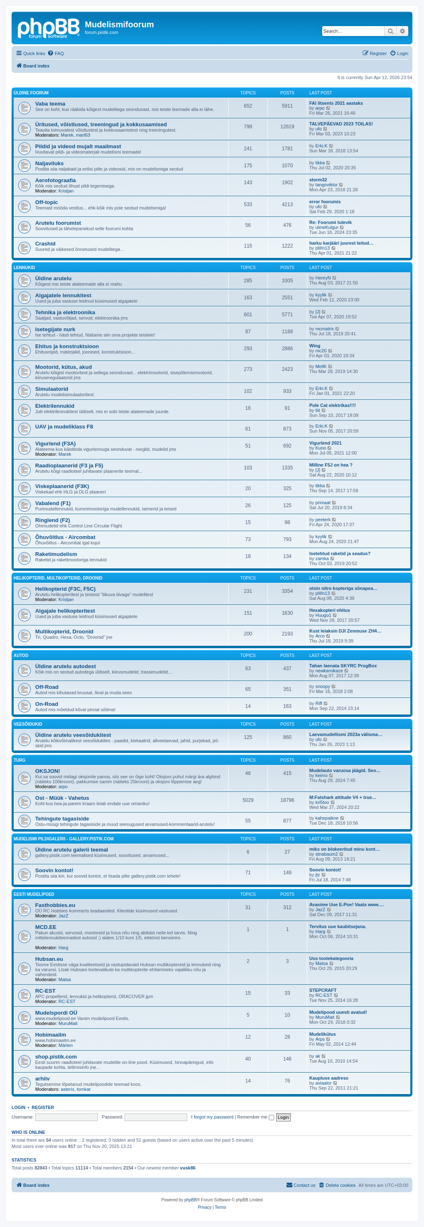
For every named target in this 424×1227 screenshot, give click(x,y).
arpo (320, 108)
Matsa (64, 979)
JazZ (63, 915)
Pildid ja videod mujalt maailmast (78, 146)
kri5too (322, 802)
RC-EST (45, 991)
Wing (314, 345)
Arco (320, 635)
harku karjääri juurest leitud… (341, 243)
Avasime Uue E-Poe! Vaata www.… (346, 904)
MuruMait (67, 1023)
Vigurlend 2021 (325, 442)
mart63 (83, 134)
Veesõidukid (28, 724)
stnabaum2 (327, 854)
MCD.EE (45, 927)
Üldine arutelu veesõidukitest (73, 735)
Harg (63, 947)
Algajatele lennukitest (63, 295)
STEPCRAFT (323, 990)
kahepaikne (327, 818)
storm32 (318, 179)
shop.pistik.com (56, 1057)
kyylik (321, 294)
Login (18, 1107)
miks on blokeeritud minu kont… (344, 849)
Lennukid (24, 267)
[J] (318, 311)
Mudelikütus (322, 1034)
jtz (318, 874)
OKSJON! (47, 771)
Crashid (45, 244)
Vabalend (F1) (53, 503)
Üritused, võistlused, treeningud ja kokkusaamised (101, 124)
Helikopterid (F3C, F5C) (65, 589)
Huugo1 (324, 615)
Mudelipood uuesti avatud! (338, 1012)
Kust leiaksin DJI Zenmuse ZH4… (345, 630)
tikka (320, 162)
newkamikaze (329, 670)
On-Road (46, 704)
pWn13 (323, 247)
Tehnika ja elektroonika (65, 312)
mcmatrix (325, 328)
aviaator (324, 1082)
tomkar (84, 1089)
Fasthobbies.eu (55, 905)
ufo (319, 128)
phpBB (190, 1200)
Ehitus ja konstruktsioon (67, 346)
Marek (67, 134)
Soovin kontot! (54, 870)
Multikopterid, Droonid (64, 631)
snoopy (323, 686)
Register (43, 1107)
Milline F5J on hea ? (331, 464)
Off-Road (46, 687)
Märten (65, 1045)
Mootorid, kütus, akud (63, 367)
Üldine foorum (31, 93)
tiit (318, 410)
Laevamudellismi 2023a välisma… (346, 734)
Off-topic (46, 202)
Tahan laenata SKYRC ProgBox (343, 665)
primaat (323, 502)
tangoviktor (327, 184)
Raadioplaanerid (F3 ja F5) (69, 465)
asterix (67, 1089)
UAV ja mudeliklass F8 (64, 426)
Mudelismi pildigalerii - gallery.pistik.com (63, 839)
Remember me (255, 1116)
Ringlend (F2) (52, 520)
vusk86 (187, 1167)
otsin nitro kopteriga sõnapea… (343, 588)
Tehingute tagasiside (62, 819)
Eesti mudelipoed (34, 894)
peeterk (323, 519)
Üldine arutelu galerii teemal (71, 850)
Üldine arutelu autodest (65, 666)
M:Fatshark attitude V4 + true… (342, 797)
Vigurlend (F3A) (55, 443)
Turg (19, 760)
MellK (321, 366)
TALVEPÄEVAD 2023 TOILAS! (341, 123)
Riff (319, 703)
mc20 (321, 350)
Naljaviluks (49, 163)
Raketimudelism (56, 554)
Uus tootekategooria (331, 958)
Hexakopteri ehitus (329, 610)
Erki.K (322, 145)
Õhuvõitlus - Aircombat (65, 537)
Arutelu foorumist (58, 223)
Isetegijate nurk (55, 329)
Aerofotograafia (55, 180)
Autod (21, 655)
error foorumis (325, 201)
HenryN (323, 277)
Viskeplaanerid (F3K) (62, 486)
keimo (322, 775)
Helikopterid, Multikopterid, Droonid (58, 578)
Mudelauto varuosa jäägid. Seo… (345, 770)
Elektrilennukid (55, 406)
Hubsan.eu (49, 959)
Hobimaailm (50, 1035)
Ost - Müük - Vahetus (62, 798)
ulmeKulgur (327, 227)
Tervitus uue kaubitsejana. (337, 926)
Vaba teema (50, 104)
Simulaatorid (51, 389)
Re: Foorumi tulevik (330, 222)
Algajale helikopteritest (65, 611)
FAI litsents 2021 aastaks (336, 103)
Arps (320, 1039)
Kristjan (66, 190)
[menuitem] (55, 53)
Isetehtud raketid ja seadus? (340, 553)
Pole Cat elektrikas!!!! (332, 405)
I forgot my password (212, 1116)
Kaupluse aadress (328, 1077)
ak (318, 1056)
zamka (322, 558)
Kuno (321, 447)
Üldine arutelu (53, 278)
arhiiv (42, 1078)
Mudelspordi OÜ (56, 1013)
